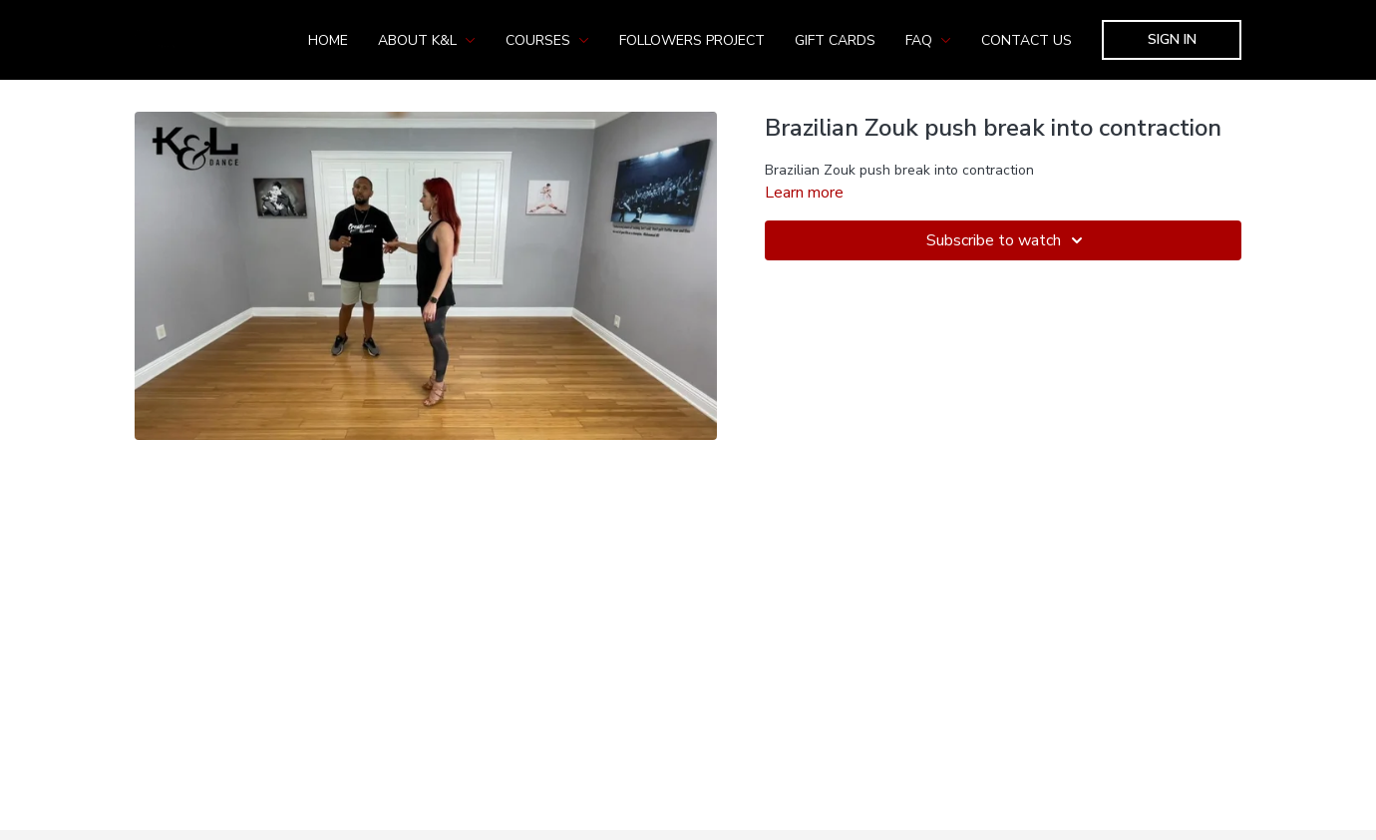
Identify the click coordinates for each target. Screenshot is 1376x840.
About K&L (427, 40)
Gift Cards (835, 40)
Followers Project (692, 40)
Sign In (1172, 39)
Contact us (1026, 40)
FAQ (928, 40)
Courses (547, 40)
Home (328, 40)
